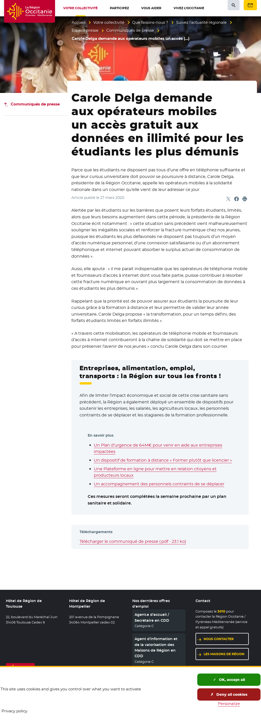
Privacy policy (14, 711)
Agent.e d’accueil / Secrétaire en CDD (152, 617)
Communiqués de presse (130, 30)
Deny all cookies (229, 694)
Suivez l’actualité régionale (201, 22)
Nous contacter (219, 639)
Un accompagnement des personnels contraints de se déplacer (159, 484)
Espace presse (85, 30)
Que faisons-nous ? (150, 22)
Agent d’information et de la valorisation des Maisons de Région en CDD (156, 647)
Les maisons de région (224, 654)
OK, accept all (229, 679)
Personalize (229, 703)
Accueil (78, 22)
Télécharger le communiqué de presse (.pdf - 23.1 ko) (133, 541)
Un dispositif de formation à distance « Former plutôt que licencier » (163, 460)
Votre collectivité (108, 22)
